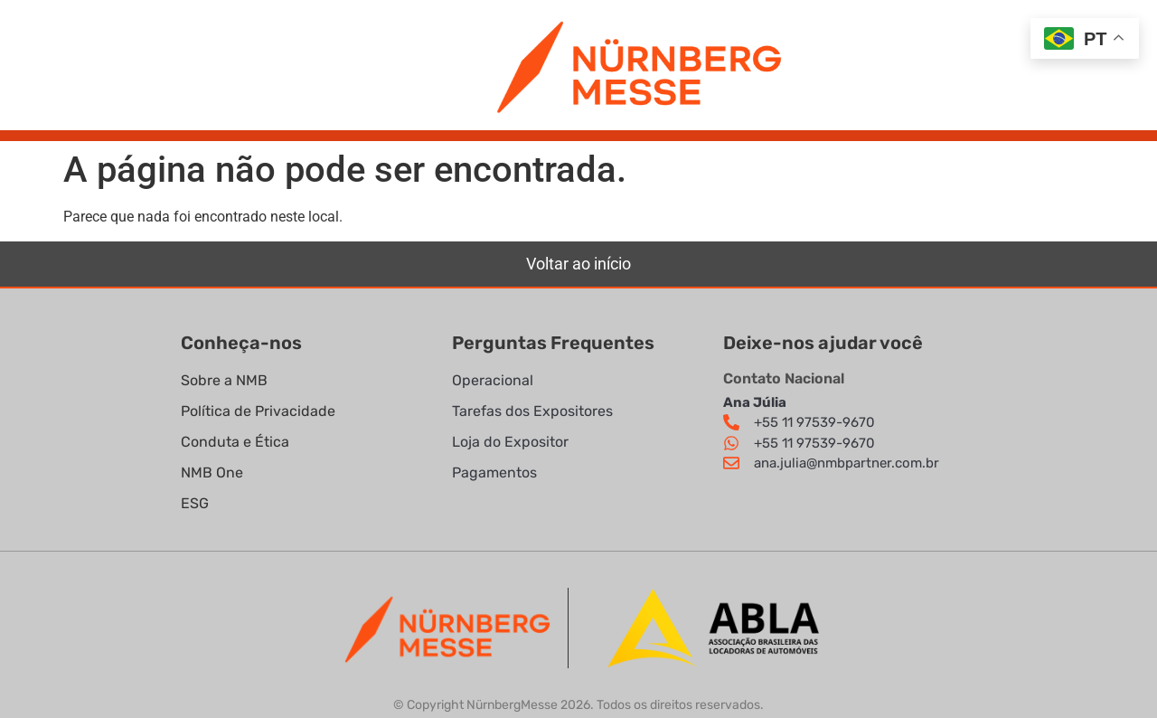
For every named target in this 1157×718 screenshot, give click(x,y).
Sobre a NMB (224, 380)
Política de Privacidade (260, 411)
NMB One (212, 472)
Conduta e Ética (235, 441)
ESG (195, 503)
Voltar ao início (578, 263)
